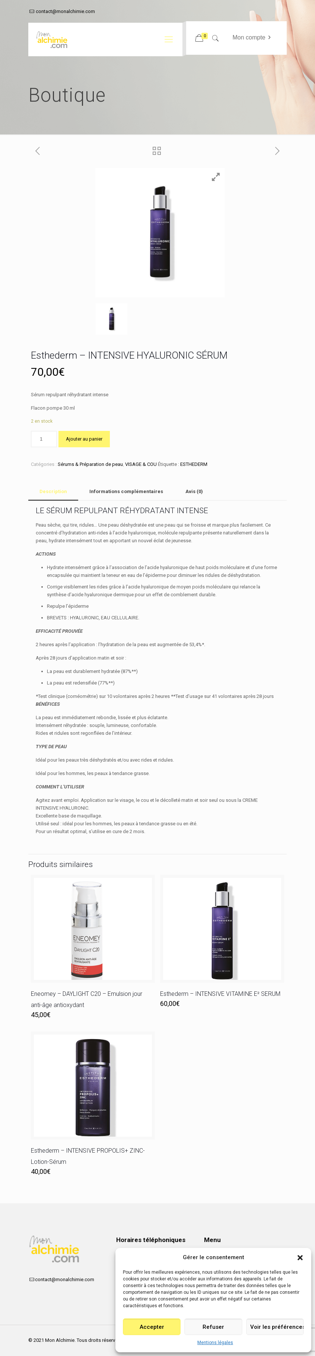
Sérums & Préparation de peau (90, 464)
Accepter (152, 1327)
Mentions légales (215, 1342)
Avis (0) (194, 491)
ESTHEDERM (193, 464)
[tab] (53, 491)
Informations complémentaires (126, 491)
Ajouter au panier (84, 439)
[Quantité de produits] (44, 439)
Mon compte (252, 37)
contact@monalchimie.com (65, 11)
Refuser (213, 1327)
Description (53, 491)
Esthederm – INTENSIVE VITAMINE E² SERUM (220, 993)
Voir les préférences (277, 1327)
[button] (300, 1257)
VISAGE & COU (141, 464)
